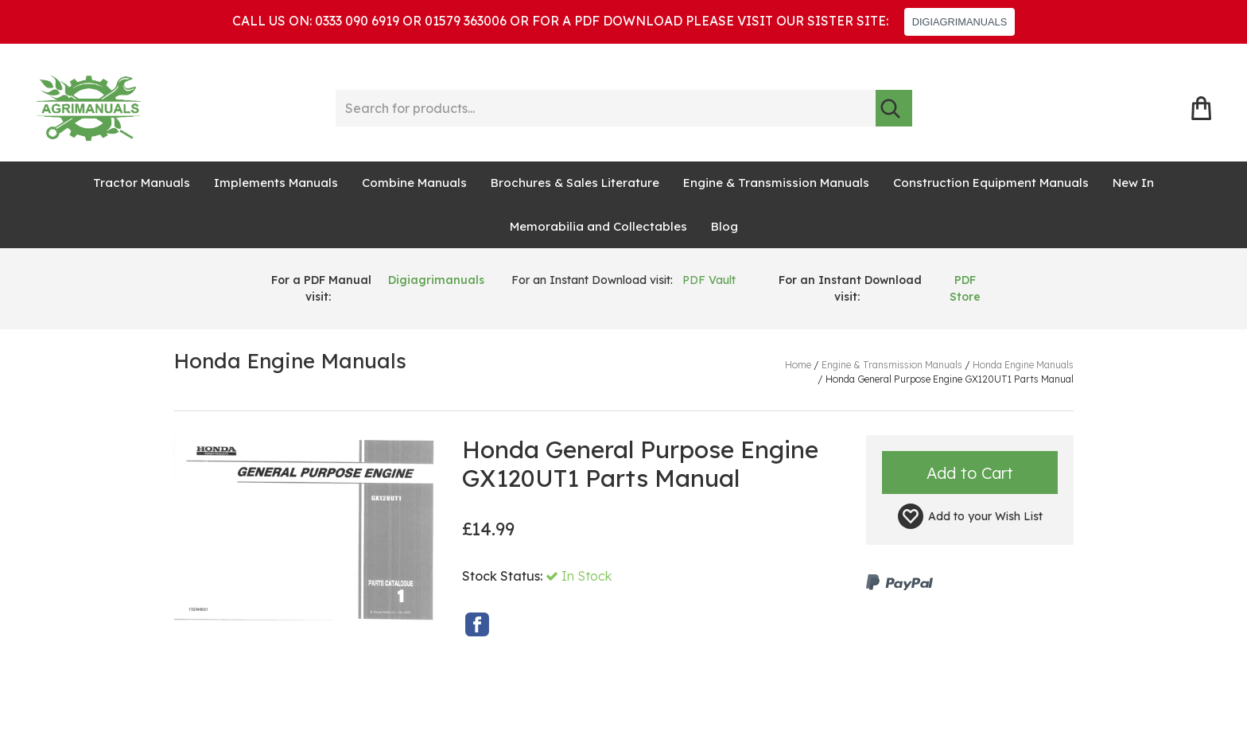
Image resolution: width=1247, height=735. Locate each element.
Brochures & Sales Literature (575, 182)
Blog (724, 226)
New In (1133, 182)
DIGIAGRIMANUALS (959, 22)
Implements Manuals (276, 182)
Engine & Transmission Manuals (776, 182)
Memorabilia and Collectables (598, 226)
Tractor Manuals (141, 182)
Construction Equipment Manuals (991, 182)
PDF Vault (709, 280)
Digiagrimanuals (436, 280)
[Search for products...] (606, 108)
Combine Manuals (414, 182)
